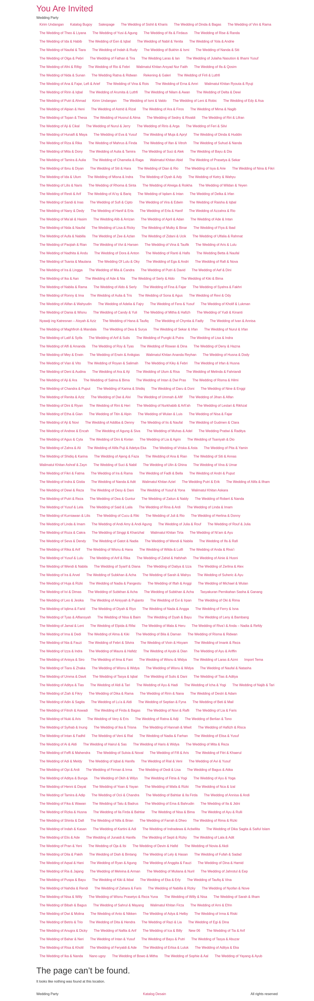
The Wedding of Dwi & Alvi (111, 397)
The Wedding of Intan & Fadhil (62, 736)
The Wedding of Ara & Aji (111, 371)
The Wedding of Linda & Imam (210, 507)
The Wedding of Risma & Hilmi (215, 380)
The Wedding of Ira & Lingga (61, 270)
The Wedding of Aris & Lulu (216, 244)
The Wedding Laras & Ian (160, 58)
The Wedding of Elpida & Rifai (112, 626)
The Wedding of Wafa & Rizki (167, 786)
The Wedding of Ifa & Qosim (215, 67)
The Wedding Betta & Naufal (217, 253)
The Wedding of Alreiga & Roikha (167, 185)
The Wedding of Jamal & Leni (62, 626)
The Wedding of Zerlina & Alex (220, 566)
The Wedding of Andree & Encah (64, 431)
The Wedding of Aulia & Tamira (112, 151)
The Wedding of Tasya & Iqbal (115, 676)
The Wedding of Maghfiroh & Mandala (68, 329)
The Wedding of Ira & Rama (112, 473)
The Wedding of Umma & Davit (63, 676)
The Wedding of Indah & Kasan (63, 829)
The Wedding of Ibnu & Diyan (62, 168)
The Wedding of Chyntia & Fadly (179, 321)
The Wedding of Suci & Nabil (115, 465)
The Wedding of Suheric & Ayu (220, 575)
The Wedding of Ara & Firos (163, 109)
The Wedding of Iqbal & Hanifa (112, 761)
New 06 (194, 930)
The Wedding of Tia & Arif (225, 930)
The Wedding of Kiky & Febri (166, 363)
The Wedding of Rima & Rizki (215, 820)
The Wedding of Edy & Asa (243, 100)
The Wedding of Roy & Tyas (113, 346)
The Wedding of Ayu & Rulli (221, 812)
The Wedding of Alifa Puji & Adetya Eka (116, 448)
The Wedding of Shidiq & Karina (64, 456)
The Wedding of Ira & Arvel (60, 575)
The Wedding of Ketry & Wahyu (211, 177)
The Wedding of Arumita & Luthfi (113, 92)
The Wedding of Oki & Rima (219, 600)
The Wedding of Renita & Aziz (62, 397)
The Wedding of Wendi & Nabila (169, 541)
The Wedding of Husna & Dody (226, 355)
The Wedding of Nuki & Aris (60, 719)
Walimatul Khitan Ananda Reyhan (171, 355)
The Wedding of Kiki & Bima (202, 278)
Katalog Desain (154, 994)
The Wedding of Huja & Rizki (61, 583)
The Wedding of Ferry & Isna (216, 609)
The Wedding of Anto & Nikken (113, 913)
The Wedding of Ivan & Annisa (233, 321)
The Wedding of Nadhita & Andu (64, 253)
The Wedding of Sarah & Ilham (236, 897)
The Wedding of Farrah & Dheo (163, 820)
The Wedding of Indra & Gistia (62, 482)
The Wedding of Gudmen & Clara (214, 422)
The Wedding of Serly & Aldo (152, 278)
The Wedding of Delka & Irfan (212, 194)
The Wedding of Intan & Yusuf (112, 939)
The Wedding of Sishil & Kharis (144, 24)
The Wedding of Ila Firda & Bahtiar (119, 812)
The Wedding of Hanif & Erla (112, 211)
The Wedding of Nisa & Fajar (210, 414)
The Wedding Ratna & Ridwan (114, 75)
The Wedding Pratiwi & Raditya (222, 431)
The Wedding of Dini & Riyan (61, 405)
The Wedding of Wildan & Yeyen (223, 185)
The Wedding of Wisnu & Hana (109, 549)
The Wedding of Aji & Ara (58, 380)
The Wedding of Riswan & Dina (163, 346)
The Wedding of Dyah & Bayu (169, 617)
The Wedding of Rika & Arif (60, 549)
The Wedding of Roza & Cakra (63, 532)
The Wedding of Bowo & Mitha (135, 956)
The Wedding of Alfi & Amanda (63, 346)
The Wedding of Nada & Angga (165, 609)
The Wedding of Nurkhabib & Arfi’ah (163, 405)
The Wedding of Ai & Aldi (58, 744)
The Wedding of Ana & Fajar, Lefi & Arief (70, 84)
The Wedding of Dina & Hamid (220, 863)
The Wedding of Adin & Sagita (62, 702)
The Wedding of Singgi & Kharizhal (118, 532)
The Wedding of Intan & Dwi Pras (161, 380)
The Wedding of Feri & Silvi (206, 126)
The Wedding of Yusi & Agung (115, 33)
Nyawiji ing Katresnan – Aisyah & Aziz (68, 321)
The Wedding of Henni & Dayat (63, 786)
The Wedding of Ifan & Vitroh (165, 143)
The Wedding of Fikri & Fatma (62, 473)
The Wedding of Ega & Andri (167, 261)
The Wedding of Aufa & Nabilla (63, 236)
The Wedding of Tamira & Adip (62, 795)
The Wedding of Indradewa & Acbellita (171, 829)
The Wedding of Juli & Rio (165, 515)
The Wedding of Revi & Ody (210, 295)
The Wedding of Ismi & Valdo (145, 100)
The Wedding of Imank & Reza (217, 642)
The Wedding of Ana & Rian (166, 456)
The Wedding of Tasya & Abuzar (215, 939)
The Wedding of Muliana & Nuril (170, 871)
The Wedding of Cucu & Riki (118, 515)
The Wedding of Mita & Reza (207, 744)
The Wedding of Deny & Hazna (217, 346)
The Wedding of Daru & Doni (172, 388)
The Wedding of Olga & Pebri (62, 58)
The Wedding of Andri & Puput (212, 473)
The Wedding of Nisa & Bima (173, 812)
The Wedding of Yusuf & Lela (61, 507)
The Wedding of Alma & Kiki (108, 634)
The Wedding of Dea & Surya (125, 329)
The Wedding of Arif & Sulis (109, 338)
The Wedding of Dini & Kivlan (111, 439)
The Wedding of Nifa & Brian (111, 820)
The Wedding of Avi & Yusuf (209, 761)
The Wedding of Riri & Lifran (223, 117)
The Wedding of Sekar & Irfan (175, 329)
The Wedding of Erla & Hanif (161, 211)
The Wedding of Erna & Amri (176, 84)
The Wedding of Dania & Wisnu (63, 312)
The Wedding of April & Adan (162, 219)
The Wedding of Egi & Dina (208, 922)
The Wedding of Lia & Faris (216, 710)
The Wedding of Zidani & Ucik (163, 236)
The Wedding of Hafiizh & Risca (222, 727)
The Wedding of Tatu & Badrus (115, 803)
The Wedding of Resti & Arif (60, 194)
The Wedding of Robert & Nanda (219, 498)
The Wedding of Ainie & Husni (215, 558)
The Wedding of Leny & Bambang (223, 617)
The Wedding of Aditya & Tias (62, 685)
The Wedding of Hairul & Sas (105, 744)
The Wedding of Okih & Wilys (116, 778)
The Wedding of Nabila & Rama (63, 287)
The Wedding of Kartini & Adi (114, 829)
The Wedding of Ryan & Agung (113, 863)
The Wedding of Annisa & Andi (227, 795)
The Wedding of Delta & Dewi (218, 92)
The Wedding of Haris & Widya (156, 744)
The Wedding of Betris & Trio (61, 922)
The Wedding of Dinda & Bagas (197, 24)
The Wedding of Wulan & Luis (160, 414)
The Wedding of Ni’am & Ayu (211, 532)
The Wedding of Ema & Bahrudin (169, 803)
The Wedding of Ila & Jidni (220, 803)
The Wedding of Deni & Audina (63, 371)
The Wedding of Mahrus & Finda (112, 143)
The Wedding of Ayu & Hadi (157, 685)
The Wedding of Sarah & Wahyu (166, 575)
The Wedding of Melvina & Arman (115, 871)
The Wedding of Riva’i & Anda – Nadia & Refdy (227, 626)
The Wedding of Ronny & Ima (62, 295)
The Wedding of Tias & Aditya (216, 676)
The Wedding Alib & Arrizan (113, 219)
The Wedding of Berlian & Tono (208, 719)
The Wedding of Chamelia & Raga (118, 160)
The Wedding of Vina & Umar (215, 465)
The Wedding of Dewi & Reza (62, 490)
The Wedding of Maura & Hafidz (113, 651)
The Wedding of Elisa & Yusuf (216, 736)
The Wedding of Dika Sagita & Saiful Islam (238, 829)
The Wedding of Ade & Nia (105, 278)
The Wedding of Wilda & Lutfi (161, 549)
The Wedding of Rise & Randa (217, 33)
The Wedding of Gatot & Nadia (115, 541)
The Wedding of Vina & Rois (128, 84)
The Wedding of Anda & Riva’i (212, 549)
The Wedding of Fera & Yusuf (172, 304)
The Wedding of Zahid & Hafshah (162, 558)
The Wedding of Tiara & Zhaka (63, 668)
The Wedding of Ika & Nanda (61, 956)
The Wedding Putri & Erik (201, 482)
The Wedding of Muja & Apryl (165, 134)
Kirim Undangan (52, 24)
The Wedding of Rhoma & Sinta (112, 185)
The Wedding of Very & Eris (108, 719)
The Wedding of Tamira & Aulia (63, 160)
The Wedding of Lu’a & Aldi (111, 702)
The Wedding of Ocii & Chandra (115, 795)
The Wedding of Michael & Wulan (223, 583)
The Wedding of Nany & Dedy (62, 211)
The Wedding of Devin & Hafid (155, 846)
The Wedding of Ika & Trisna (115, 727)
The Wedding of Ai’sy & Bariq (109, 194)
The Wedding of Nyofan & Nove (225, 888)
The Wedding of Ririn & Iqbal (61, 92)
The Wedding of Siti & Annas (214, 456)
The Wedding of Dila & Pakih (61, 854)
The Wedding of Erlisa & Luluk (165, 947)
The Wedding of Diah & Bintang (113, 854)
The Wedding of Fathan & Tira (112, 58)
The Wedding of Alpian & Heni (62, 109)
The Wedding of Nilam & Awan (167, 92)
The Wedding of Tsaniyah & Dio (211, 439)
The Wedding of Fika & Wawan (63, 803)
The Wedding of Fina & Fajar (164, 287)
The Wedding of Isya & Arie (205, 168)
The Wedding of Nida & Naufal (62, 228)
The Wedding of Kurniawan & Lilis (65, 515)
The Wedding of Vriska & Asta (175, 448)
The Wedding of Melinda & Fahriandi (213, 371)
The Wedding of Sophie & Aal (186, 956)
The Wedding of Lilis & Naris (61, 185)
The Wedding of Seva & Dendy (63, 541)
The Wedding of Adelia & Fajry (121, 304)
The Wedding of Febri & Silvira (111, 642)
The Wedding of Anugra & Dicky (64, 930)
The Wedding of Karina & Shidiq (121, 388)
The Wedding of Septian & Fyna (162, 702)
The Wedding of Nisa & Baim (119, 617)
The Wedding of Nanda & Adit (113, 482)
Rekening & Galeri (157, 75)
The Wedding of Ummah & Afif (160, 397)
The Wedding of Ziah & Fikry (61, 693)
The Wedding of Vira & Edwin (161, 202)
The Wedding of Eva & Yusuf (115, 134)
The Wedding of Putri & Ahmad (63, 100)
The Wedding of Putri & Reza (61, 498)
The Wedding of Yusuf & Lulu (61, 558)
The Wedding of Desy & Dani (112, 490)
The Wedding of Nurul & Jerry (108, 126)
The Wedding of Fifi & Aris (169, 753)
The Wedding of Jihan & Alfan (211, 397)
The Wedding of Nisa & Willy (61, 897)
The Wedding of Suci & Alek (163, 151)
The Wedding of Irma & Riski (215, 913)
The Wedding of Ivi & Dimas (61, 592)
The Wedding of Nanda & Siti (217, 50)
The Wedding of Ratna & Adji (156, 719)
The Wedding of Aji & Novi (59, 422)
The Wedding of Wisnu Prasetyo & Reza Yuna (123, 897)
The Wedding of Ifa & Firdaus (166, 33)
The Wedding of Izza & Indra (61, 651)
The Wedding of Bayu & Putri (163, 939)
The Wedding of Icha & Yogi (205, 685)
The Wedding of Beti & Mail (213, 702)
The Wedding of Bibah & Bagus (63, 905)
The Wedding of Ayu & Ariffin (215, 651)
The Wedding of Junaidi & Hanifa (111, 837)
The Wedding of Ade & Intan (211, 219)
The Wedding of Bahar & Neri (62, 939)
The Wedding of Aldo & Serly (115, 287)
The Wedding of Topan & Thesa (63, 117)
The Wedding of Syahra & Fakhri (217, 287)
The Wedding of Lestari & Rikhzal (222, 405)
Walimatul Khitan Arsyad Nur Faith (162, 67)
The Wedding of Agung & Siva (117, 431)
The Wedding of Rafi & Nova (216, 261)
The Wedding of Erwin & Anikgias (115, 355)
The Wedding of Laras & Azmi (215, 659)
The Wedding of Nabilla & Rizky (172, 888)
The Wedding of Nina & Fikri (253, 168)
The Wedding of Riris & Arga (158, 126)
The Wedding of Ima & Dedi (60, 634)
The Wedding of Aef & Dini (211, 270)
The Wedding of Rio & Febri (109, 67)
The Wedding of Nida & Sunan (62, 75)
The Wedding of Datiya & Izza (169, 566)
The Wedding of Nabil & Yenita (160, 41)
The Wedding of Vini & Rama (249, 24)
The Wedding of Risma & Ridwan (212, 634)
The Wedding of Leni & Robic (195, 100)
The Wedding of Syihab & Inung (63, 727)
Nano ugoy (97, 956)
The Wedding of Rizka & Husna (63, 812)
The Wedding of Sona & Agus (160, 295)
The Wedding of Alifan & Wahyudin (66, 304)
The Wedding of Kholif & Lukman (225, 304)
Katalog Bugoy (81, 24)
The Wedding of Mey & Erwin (61, 355)
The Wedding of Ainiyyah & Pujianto (117, 600)
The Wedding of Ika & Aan (59, 278)
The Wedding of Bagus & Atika (210, 769)
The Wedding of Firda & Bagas (117, 710)
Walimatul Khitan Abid (166, 160)
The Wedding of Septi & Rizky (164, 837)
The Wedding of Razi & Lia (161, 922)
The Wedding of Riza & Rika (61, 143)
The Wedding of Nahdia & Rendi (64, 888)
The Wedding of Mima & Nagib (213, 109)
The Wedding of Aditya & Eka (217, 947)
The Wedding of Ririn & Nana (162, 693)
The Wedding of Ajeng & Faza (116, 456)
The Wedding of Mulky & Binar (164, 228)
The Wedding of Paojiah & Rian (63, 244)
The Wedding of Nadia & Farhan (163, 736)
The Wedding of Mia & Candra (111, 270)
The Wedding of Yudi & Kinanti (219, 312)
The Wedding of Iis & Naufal (162, 422)
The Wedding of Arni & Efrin (211, 905)
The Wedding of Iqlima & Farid (62, 609)
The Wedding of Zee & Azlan (113, 236)
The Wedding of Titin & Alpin (110, 414)
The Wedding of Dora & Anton (116, 253)
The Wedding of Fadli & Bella (161, 473)
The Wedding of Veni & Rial (112, 736)
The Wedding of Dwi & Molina (62, 913)
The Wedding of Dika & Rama (111, 693)
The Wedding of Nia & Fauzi (61, 642)
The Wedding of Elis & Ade (60, 837)
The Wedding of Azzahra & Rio (212, 211)
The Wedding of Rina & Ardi (160, 507)
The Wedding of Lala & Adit (213, 837)
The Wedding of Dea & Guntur (112, 498)
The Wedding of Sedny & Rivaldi (171, 117)
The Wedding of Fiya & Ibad (214, 228)
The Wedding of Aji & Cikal (60, 126)
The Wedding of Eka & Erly (160, 880)
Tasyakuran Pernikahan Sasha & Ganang (231, 592)
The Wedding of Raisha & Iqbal (212, 202)
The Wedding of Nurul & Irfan (226, 329)
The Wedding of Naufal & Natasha (225, 668)
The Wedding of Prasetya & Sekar (214, 160)
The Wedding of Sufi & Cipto (111, 202)
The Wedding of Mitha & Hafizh (167, 312)
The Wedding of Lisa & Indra (211, 338)
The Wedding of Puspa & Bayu (63, 880)
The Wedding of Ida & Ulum (60, 177)
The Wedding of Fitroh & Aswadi (64, 710)
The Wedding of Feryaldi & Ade (113, 947)
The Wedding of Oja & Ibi (107, 846)
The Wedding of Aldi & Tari (110, 685)
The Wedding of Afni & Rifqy (61, 67)
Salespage (106, 24)
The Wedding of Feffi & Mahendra (65, 753)
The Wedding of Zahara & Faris (118, 888)
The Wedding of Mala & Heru (163, 626)
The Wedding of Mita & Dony (61, 151)
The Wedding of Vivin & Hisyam (164, 642)
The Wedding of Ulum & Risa (158, 371)
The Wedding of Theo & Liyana (63, 33)
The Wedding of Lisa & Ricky (113, 228)
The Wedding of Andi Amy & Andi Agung (121, 524)
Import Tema (253, 659)
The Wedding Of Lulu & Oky (119, 261)
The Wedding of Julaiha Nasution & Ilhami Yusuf (222, 58)
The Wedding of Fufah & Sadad (218, 854)
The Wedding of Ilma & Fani (112, 659)
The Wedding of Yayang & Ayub (238, 956)
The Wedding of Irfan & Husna (216, 363)
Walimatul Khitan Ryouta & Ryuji (228, 84)
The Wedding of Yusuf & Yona (162, 490)
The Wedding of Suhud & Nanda (217, 143)
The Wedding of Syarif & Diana (117, 566)
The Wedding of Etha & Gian (61, 414)
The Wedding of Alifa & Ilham (248, 482)
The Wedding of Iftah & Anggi (170, 583)
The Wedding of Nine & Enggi (223, 388)
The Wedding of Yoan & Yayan (115, 786)
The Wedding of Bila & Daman (158, 634)
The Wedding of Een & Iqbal (109, 41)
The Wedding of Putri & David (163, 270)
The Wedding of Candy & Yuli (115, 312)
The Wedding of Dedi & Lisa (159, 769)
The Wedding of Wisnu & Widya (163, 659)
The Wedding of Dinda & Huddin (217, 134)
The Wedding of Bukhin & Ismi (166, 50)
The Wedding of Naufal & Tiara (63, 50)
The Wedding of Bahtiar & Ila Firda (172, 795)
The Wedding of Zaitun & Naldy (164, 498)
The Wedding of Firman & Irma (109, 769)
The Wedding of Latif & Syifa (61, 338)
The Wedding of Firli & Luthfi (198, 75)
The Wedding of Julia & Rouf (179, 524)
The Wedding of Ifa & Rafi (218, 541)
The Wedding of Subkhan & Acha (111, 575)
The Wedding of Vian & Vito (60, 363)
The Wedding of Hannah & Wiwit (167, 727)
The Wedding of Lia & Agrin (160, 439)
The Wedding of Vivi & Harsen (115, 244)
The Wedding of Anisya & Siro (62, 659)
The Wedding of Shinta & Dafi (62, 820)
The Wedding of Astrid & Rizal (113, 109)
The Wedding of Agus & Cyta (61, 439)
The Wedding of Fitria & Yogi (165, 778)
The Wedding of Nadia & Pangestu (115, 583)
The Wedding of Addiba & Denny (109, 422)
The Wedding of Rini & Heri (109, 405)
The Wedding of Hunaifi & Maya (63, 134)
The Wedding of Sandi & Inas (62, 202)
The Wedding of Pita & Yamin (226, 448)
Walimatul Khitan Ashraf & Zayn (63, 465)
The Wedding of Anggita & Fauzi (167, 863)
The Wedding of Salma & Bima (106, 380)
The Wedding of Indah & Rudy (114, 50)
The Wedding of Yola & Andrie (211, 41)
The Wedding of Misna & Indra (110, 177)
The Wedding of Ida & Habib (61, 41)
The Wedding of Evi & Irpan (170, 600)
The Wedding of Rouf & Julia (228, 524)
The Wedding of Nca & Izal (215, 786)
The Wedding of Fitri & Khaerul (218, 753)
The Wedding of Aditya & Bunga (64, 778)
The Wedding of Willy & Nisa (185, 897)
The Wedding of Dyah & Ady (161, 177)
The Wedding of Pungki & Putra (160, 338)
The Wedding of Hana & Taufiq (125, 321)
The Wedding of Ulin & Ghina (165, 465)
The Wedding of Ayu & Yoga (214, 778)
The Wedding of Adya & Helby (165, 913)
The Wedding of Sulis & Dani (165, 676)
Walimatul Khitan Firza (167, 905)
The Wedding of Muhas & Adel (169, 431)
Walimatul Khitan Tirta (167, 532)
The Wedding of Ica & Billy (162, 930)
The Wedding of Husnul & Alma (116, 117)
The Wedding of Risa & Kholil (62, 947)
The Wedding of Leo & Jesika (62, 600)
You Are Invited (64, 8)
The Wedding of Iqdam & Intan (160, 194)
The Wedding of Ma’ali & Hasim (63, 219)
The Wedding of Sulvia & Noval (120, 753)
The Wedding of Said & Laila (111, 507)
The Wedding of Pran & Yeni (61, 846)
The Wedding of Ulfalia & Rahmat (217, 236)
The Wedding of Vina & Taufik (167, 244)
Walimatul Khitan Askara (209, 490)
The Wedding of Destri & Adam (213, 693)
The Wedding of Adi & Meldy (61, 761)
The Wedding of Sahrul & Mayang (118, 905)
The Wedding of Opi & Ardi (60, 769)
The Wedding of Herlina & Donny (216, 515)
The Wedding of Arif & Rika (110, 558)
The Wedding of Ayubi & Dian (165, 651)
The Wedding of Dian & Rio (157, 168)
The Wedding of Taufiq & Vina (209, 880)
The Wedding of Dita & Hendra (112, 922)
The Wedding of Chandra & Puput (65, 388)
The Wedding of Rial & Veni (161, 761)
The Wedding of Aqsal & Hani (62, 863)
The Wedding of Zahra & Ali (60, 448)
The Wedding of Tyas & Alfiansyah (65, 617)
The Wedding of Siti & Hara (110, 168)
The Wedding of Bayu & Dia (211, 151)
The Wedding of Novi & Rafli (168, 710)
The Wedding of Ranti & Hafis (167, 253)
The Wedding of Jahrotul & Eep (224, 871)
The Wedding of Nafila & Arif (115, 930)
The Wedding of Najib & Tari (253, 685)
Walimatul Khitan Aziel (159, 482)
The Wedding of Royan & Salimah (112, 363)
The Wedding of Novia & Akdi (206, 846)
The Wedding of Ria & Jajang (62, 871)
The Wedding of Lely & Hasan (165, 854)
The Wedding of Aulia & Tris (111, 295)
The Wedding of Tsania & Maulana (65, 261)
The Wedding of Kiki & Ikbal (113, 880)
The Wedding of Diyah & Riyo (113, 609)
